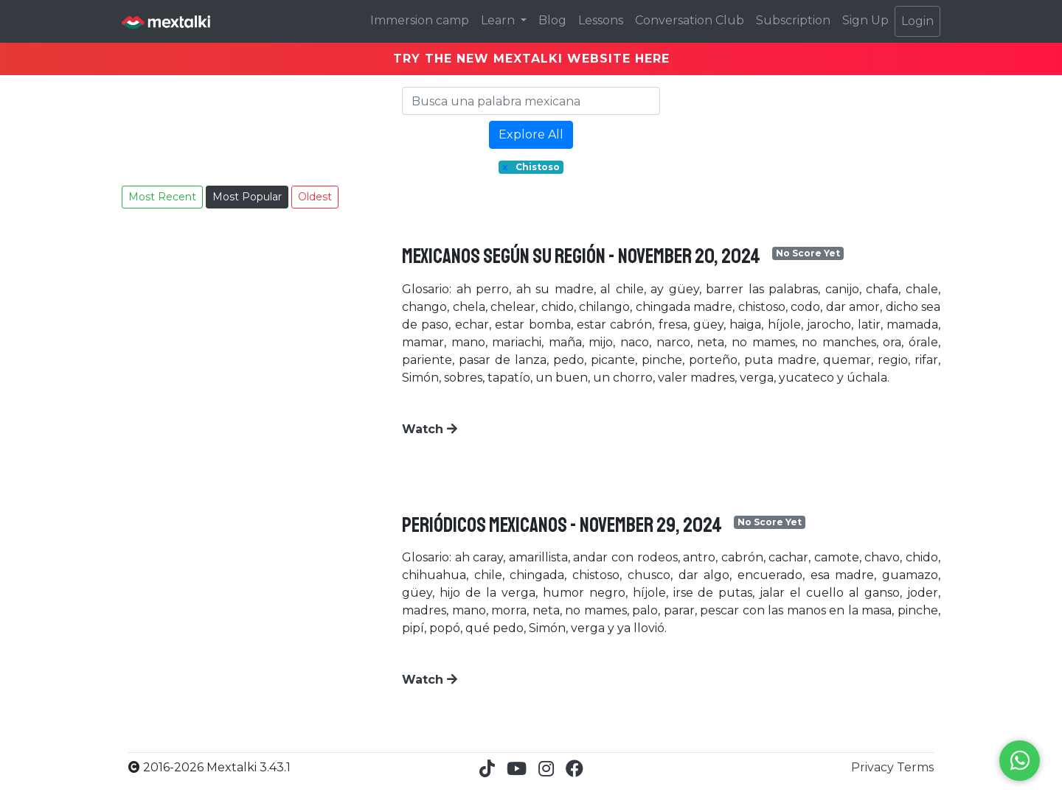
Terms (915, 767)
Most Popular (247, 196)
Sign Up (865, 20)
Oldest (315, 196)
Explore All (531, 134)
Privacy (874, 767)
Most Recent (162, 196)
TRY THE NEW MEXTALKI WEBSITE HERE (531, 59)
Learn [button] (499, 20)
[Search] (531, 101)
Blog (552, 20)
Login (917, 21)
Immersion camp (419, 20)
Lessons (600, 20)
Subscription (793, 20)
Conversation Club (689, 20)
